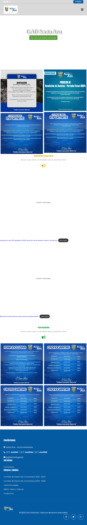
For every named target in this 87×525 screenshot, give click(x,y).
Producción (9, 493)
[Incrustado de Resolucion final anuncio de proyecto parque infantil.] (43, 278)
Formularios (9, 467)
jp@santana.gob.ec (15, 457)
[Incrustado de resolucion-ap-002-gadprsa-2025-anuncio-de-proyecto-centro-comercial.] (43, 202)
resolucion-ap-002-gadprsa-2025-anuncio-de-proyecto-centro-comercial (28, 240)
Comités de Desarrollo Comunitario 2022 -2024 (25, 476)
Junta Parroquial (11, 485)
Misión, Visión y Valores (14, 489)
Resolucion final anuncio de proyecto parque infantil (19, 316)
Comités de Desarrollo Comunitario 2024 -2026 (25, 481)
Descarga (63, 240)
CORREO (78, 2)
